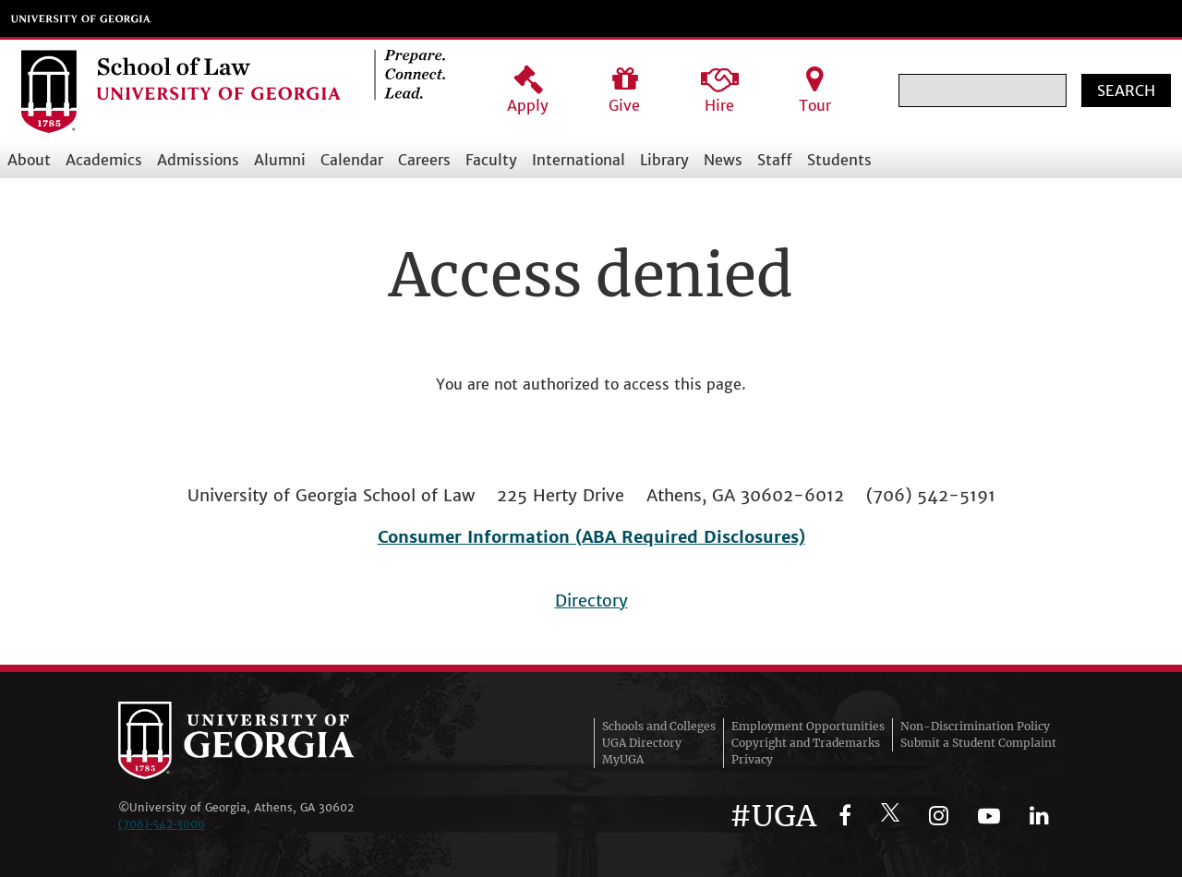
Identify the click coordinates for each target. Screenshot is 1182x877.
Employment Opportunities (808, 726)
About (29, 159)
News (723, 159)
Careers (424, 159)
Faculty (491, 159)
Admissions (198, 159)
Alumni (280, 159)
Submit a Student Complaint (978, 743)
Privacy (752, 759)
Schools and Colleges (659, 726)
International (578, 159)
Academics (104, 159)
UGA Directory (641, 743)
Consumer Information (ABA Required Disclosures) (591, 536)
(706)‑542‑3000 (161, 824)
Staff (774, 159)
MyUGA (623, 759)
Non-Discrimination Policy (975, 726)
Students (839, 159)
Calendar (351, 159)
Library (664, 159)
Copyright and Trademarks (805, 743)
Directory (591, 600)
